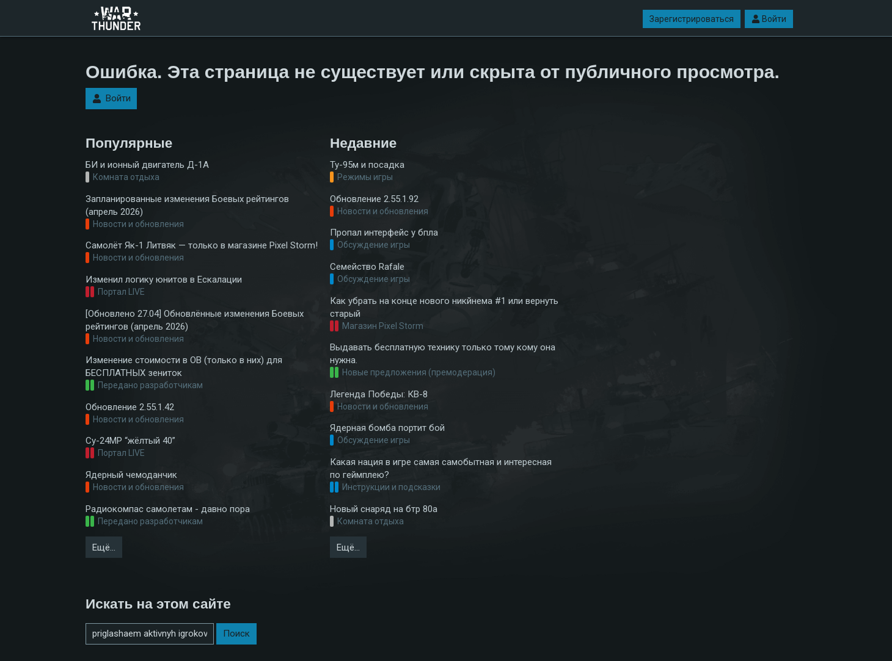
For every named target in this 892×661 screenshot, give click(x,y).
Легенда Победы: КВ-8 (379, 394)
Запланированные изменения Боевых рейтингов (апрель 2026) (187, 205)
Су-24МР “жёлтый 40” (130, 440)
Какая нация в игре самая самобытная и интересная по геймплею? (441, 468)
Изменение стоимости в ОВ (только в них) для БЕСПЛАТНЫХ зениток (184, 366)
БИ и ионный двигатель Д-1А (147, 164)
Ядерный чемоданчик (131, 474)
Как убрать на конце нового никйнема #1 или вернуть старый (444, 307)
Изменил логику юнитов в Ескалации (164, 279)
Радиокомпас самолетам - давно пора (168, 509)
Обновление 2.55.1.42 (130, 407)
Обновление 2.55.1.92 (374, 198)
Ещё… (103, 547)
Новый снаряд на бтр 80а (383, 509)
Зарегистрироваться (691, 19)
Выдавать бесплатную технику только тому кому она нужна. (442, 354)
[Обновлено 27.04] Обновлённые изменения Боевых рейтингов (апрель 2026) (195, 320)
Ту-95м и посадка (367, 164)
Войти (768, 19)
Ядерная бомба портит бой (387, 427)
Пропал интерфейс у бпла (384, 232)
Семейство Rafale (367, 266)
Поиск (236, 633)
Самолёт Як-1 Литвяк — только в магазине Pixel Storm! (202, 245)
